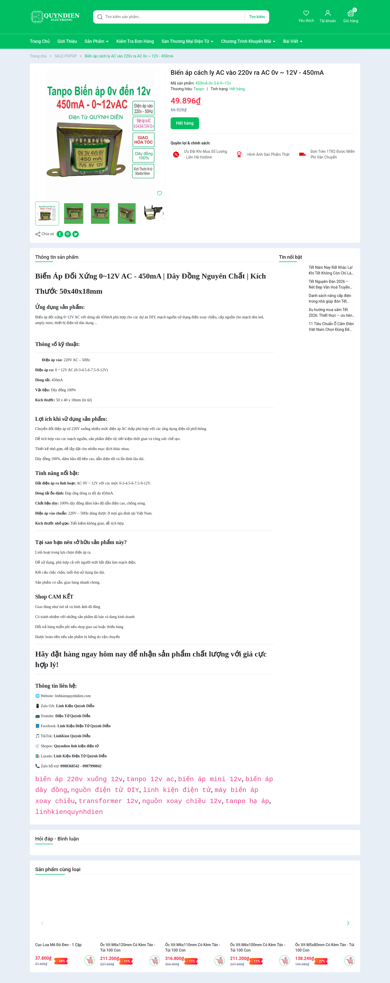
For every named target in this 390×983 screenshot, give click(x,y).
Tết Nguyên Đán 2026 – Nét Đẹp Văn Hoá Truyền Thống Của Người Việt (329, 284)
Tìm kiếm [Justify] (257, 17)
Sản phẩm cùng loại (57, 869)
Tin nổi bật (290, 257)
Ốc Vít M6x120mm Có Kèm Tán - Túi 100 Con (127, 947)
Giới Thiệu (67, 41)
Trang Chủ (40, 41)
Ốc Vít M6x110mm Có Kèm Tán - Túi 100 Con (192, 947)
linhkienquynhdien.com (73, 696)
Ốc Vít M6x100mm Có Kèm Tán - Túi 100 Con (257, 947)
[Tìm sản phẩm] (181, 17)
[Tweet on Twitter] (75, 233)
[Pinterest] (67, 233)
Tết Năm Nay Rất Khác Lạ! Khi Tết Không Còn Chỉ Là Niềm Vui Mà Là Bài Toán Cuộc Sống (331, 270)
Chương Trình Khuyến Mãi (246, 41)
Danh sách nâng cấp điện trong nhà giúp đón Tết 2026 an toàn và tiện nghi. (330, 298)
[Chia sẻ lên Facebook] (60, 233)
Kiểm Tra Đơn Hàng (135, 41)
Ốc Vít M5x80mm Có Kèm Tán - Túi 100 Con (324, 947)
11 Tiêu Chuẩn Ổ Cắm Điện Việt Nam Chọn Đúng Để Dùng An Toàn (331, 327)
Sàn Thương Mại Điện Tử (185, 41)
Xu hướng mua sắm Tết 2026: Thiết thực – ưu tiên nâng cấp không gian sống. (331, 313)
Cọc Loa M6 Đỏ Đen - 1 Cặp (58, 945)
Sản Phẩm (94, 41)
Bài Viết (291, 41)
